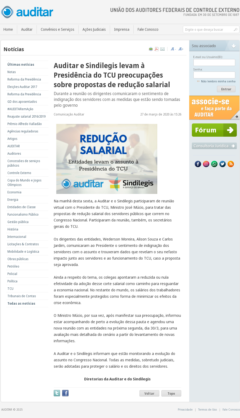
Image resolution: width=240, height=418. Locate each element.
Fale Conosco (148, 29)
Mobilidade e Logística (23, 251)
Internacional (16, 236)
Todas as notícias (21, 303)
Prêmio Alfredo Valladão (24, 124)
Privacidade (185, 409)
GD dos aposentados (22, 101)
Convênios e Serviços (57, 29)
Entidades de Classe (21, 207)
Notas (11, 72)
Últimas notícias (20, 64)
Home (8, 29)
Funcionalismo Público (23, 214)
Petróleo (13, 266)
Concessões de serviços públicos (23, 163)
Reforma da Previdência (24, 79)
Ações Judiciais (94, 29)
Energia (12, 199)
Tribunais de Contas (21, 296)
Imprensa (121, 29)
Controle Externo (19, 173)
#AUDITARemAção (20, 109)
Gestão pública (18, 222)
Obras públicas (17, 259)
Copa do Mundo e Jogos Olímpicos (24, 182)
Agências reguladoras (22, 131)
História (12, 229)
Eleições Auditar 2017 (22, 87)
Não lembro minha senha (218, 81)
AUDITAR (13, 146)
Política (12, 281)
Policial (12, 274)
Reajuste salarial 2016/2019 (26, 116)
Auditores (14, 153)
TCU (10, 288)
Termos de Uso (207, 409)
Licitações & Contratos (23, 244)
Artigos (12, 138)
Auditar (27, 29)
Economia (14, 192)
